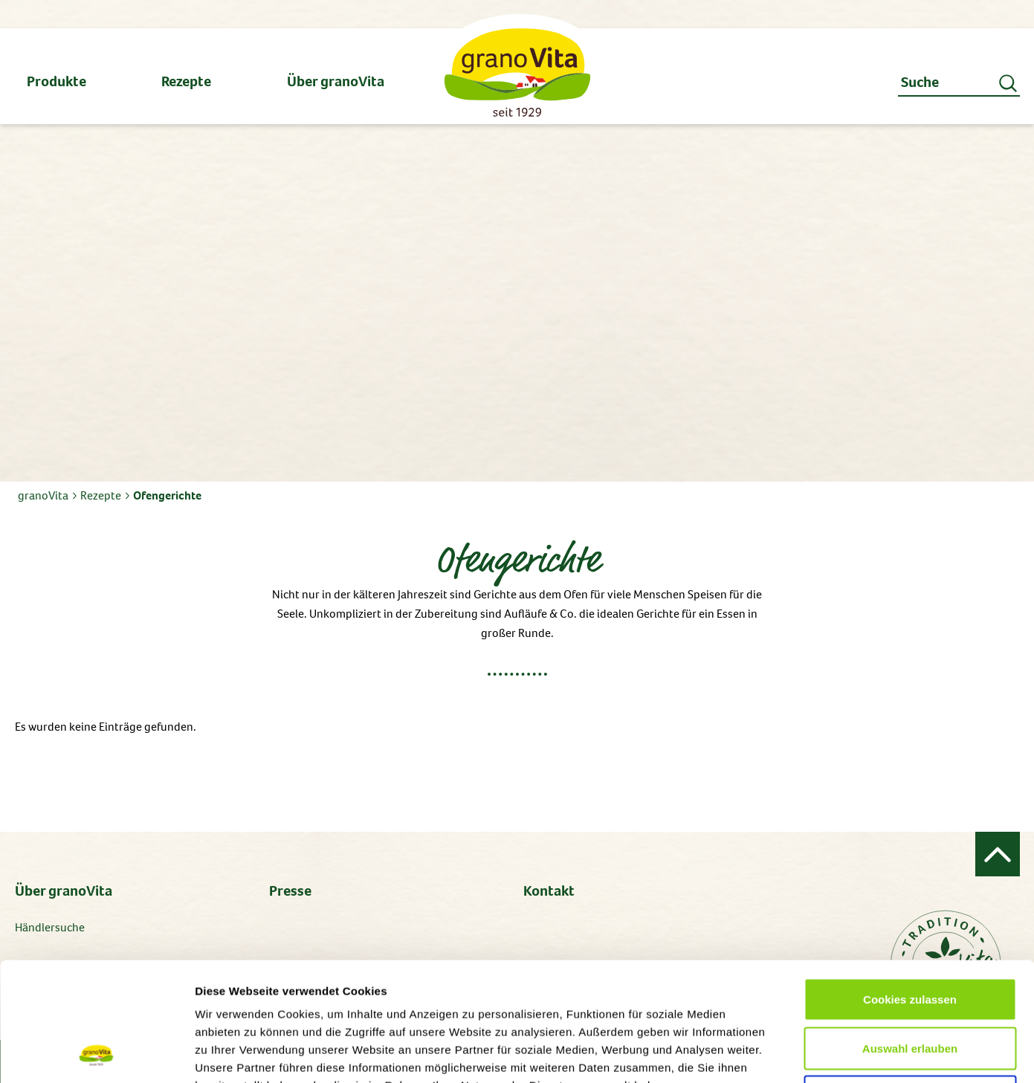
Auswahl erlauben (909, 937)
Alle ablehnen (909, 985)
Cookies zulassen (910, 888)
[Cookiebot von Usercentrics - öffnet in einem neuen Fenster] (96, 1054)
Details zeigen (790, 1053)
